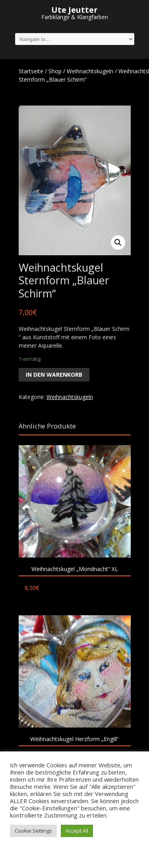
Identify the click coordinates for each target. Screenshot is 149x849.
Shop (55, 71)
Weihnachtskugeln (90, 71)
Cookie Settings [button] (33, 830)
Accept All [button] (77, 830)
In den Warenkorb (54, 374)
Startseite (31, 71)
